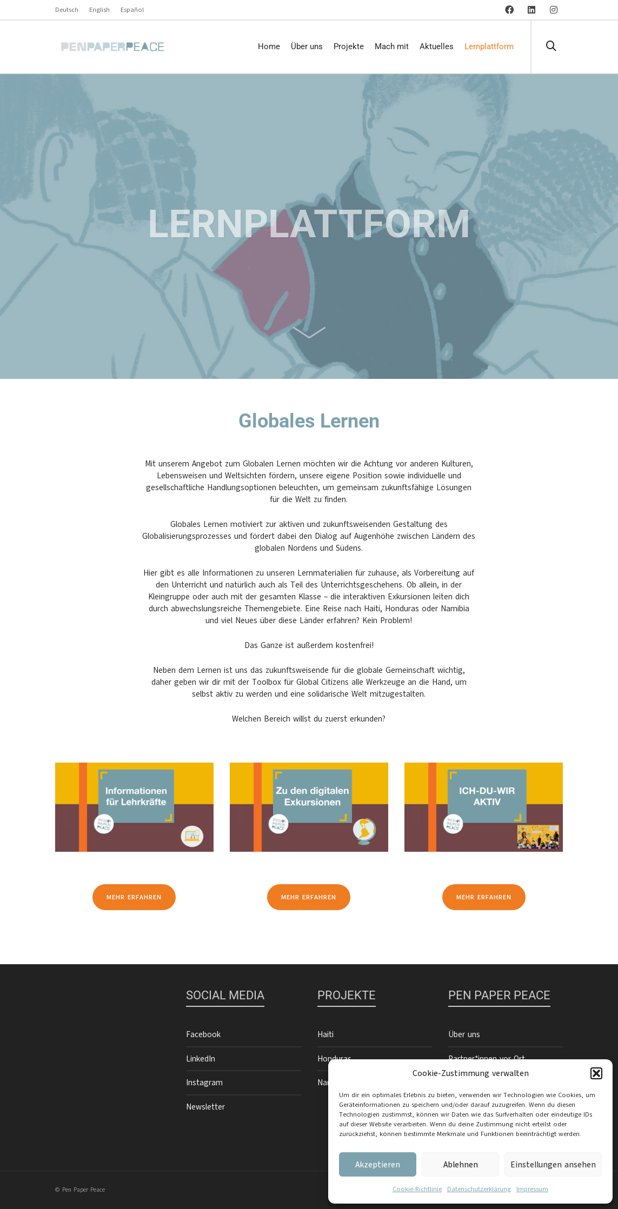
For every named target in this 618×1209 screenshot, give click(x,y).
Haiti (325, 1034)
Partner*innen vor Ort (486, 1058)
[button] (596, 1073)
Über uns (464, 1034)
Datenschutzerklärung (479, 1189)
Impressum (532, 1189)
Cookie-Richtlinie (417, 1189)
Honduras (334, 1058)
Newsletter (205, 1106)
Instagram (204, 1082)
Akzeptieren (377, 1164)
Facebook (203, 1034)
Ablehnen (460, 1164)
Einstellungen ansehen (553, 1164)
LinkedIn (200, 1058)
